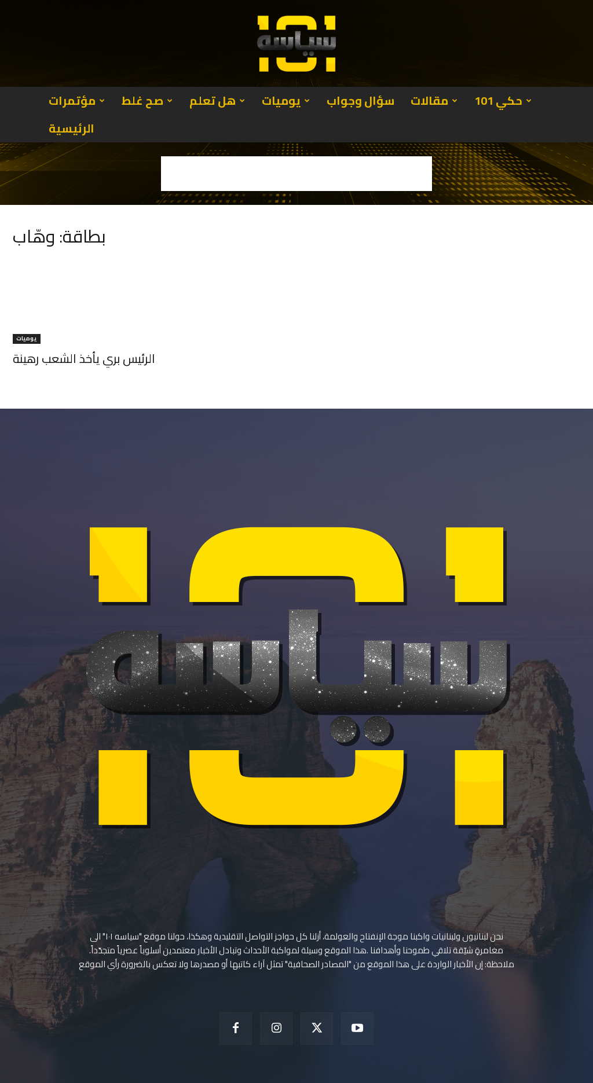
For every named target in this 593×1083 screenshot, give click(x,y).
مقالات (434, 100)
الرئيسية (71, 128)
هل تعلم (217, 100)
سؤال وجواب (360, 100)
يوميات (286, 100)
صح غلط (147, 100)
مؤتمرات (77, 100)
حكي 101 (503, 100)
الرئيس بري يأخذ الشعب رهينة (84, 331)
